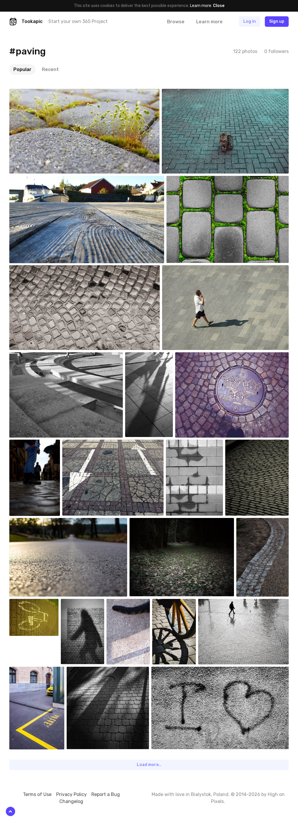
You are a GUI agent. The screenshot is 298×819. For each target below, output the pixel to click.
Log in (249, 21)
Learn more (200, 5)
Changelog (71, 801)
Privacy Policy (71, 794)
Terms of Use (37, 794)
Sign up (276, 21)
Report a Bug (105, 794)
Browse (176, 21)
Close (218, 5)
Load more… (149, 764)
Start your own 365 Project (78, 21)
